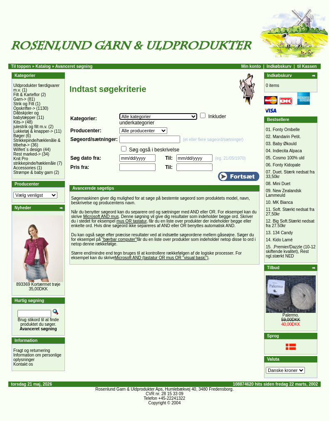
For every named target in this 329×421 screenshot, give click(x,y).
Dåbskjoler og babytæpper (26, 115)
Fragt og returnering (31, 350)
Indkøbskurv (279, 66)
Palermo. (290, 315)
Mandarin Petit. (287, 136)
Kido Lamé (283, 240)
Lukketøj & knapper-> (33, 131)
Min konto (251, 66)
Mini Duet (281, 183)
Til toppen (21, 66)
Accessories (24, 168)
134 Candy (283, 232)
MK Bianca (283, 202)
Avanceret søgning (74, 66)
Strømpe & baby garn (33, 172)
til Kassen (307, 66)
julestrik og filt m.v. (30, 126)
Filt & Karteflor (26, 94)
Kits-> (18, 122)
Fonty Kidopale (287, 165)
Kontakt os (23, 364)
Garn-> (19, 99)
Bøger (19, 136)
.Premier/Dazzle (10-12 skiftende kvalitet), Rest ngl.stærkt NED (291, 251)
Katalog (43, 66)
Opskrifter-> (24, 108)
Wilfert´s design (27, 149)
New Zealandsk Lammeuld (284, 193)
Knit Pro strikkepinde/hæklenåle (34, 161)
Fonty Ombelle (286, 129)
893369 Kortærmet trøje (38, 284)
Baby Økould (285, 143)
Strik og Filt (23, 104)
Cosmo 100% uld (288, 158)
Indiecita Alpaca (287, 151)
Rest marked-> (27, 154)
